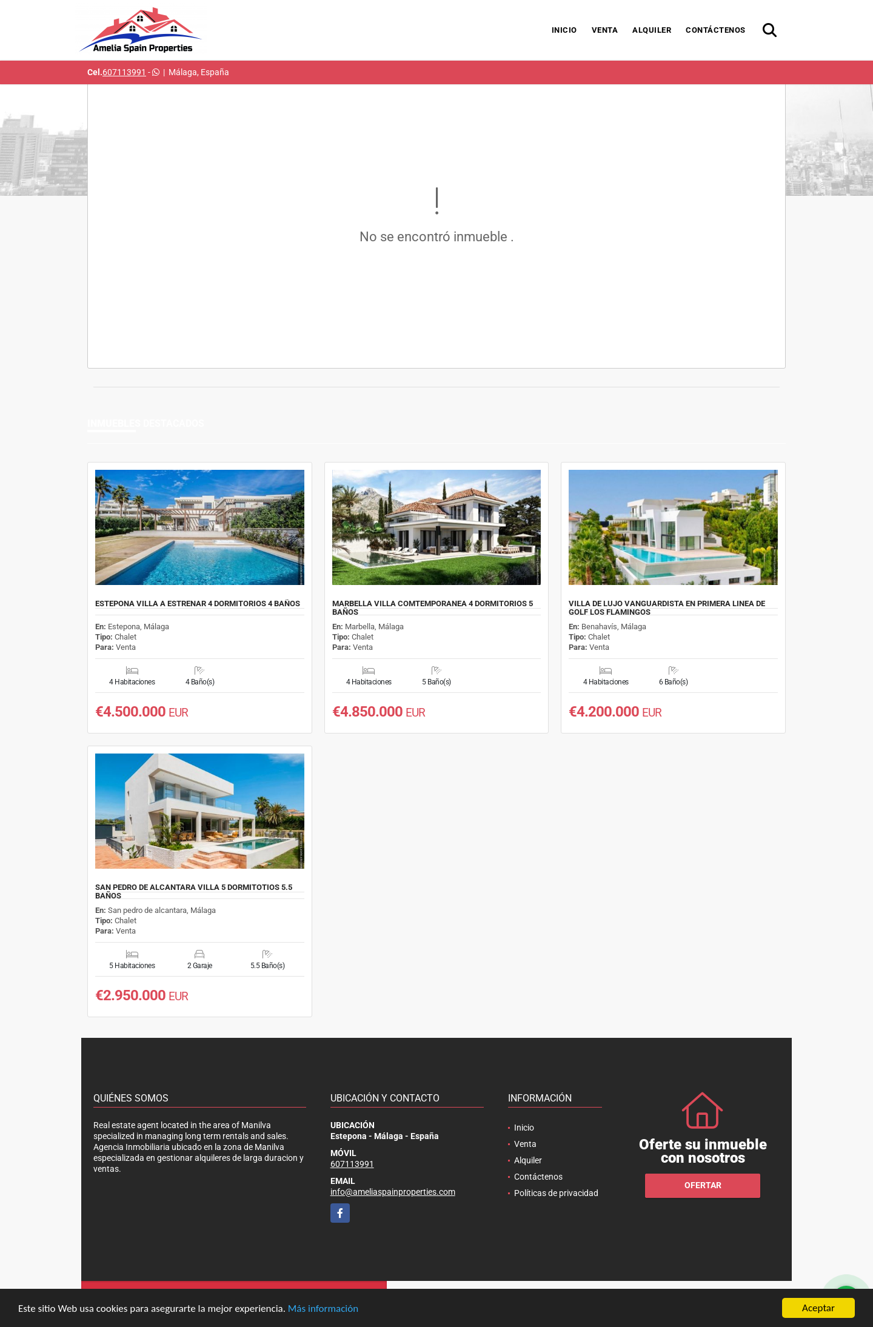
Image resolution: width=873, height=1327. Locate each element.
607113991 (124, 72)
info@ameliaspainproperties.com (392, 1192)
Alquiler (651, 30)
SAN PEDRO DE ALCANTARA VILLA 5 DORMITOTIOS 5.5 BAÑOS (193, 891)
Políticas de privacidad (556, 1193)
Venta (605, 30)
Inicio (564, 30)
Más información (323, 1308)
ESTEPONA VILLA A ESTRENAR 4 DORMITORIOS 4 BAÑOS (197, 604)
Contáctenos (716, 30)
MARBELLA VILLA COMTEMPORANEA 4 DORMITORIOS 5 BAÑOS (432, 608)
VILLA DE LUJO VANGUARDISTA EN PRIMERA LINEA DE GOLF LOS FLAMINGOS (667, 608)
